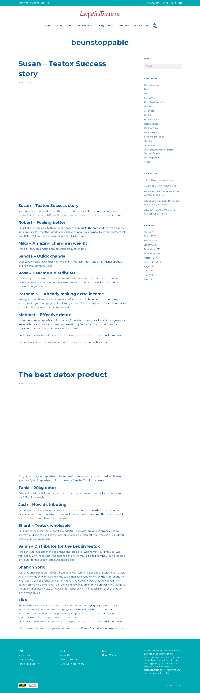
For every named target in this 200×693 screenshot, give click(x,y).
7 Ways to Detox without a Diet (160, 186)
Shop (21, 651)
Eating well (150, 98)
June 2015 (149, 275)
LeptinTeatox (175, 685)
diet (146, 93)
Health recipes (151, 124)
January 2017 (150, 245)
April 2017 (149, 232)
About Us (65, 655)
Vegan (147, 162)
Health (147, 115)
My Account (152, 3)
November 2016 (152, 253)
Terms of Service (68, 659)
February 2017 (151, 240)
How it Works (109, 655)
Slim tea (148, 141)
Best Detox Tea (152, 85)
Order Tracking (25, 659)
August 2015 (150, 266)
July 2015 (148, 270)
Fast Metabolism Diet (155, 102)
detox (147, 89)
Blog (62, 651)
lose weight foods (154, 136)
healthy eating (151, 128)
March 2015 (149, 279)
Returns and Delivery (28, 664)
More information (161, 673)
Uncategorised (151, 157)
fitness (147, 106)
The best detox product (62, 374)
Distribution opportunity (72, 664)
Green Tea (149, 111)
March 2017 (150, 236)
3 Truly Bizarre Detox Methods (159, 180)
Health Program (152, 119)
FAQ (104, 651)
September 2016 (152, 262)
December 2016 (152, 249)
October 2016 (151, 258)
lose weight (150, 132)
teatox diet (150, 145)
